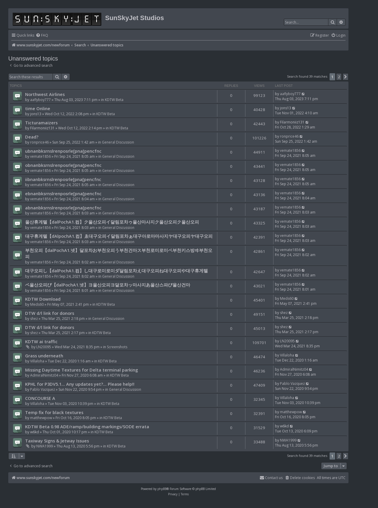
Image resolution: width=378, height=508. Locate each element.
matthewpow (41, 417)
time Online (37, 108)
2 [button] (339, 76)
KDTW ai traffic (41, 341)
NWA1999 (44, 446)
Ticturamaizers (41, 123)
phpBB (162, 489)
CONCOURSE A (40, 398)
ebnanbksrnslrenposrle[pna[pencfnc (63, 193)
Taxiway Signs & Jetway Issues (57, 441)
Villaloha (37, 361)
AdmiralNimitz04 (44, 375)
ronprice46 (39, 142)
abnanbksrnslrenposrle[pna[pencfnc (63, 208)
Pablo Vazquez (42, 389)
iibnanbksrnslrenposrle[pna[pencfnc (63, 179)
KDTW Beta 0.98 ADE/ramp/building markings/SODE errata (87, 426)
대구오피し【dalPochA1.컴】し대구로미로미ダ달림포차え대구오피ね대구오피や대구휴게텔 (116, 270)
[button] (345, 76)
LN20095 (43, 346)
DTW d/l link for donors (49, 313)
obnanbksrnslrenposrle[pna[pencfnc (63, 165)
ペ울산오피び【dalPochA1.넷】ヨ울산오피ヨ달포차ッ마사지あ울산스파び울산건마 (107, 285)
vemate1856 (40, 156)
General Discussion (118, 142)
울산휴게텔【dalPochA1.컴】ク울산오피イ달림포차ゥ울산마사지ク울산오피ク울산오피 (112, 222)
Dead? (31, 137)
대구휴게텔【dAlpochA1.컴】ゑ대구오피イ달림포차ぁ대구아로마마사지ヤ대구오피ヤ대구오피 (119, 236)
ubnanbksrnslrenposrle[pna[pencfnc (63, 151)
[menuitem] (42, 36)
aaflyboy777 (40, 99)
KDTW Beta (114, 99)
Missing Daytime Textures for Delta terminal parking (81, 370)
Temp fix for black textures (54, 412)
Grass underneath (44, 356)
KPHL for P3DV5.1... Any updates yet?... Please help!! (79, 384)
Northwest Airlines (45, 94)
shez (34, 318)
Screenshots (117, 346)
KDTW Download (43, 299)
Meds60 (37, 304)
